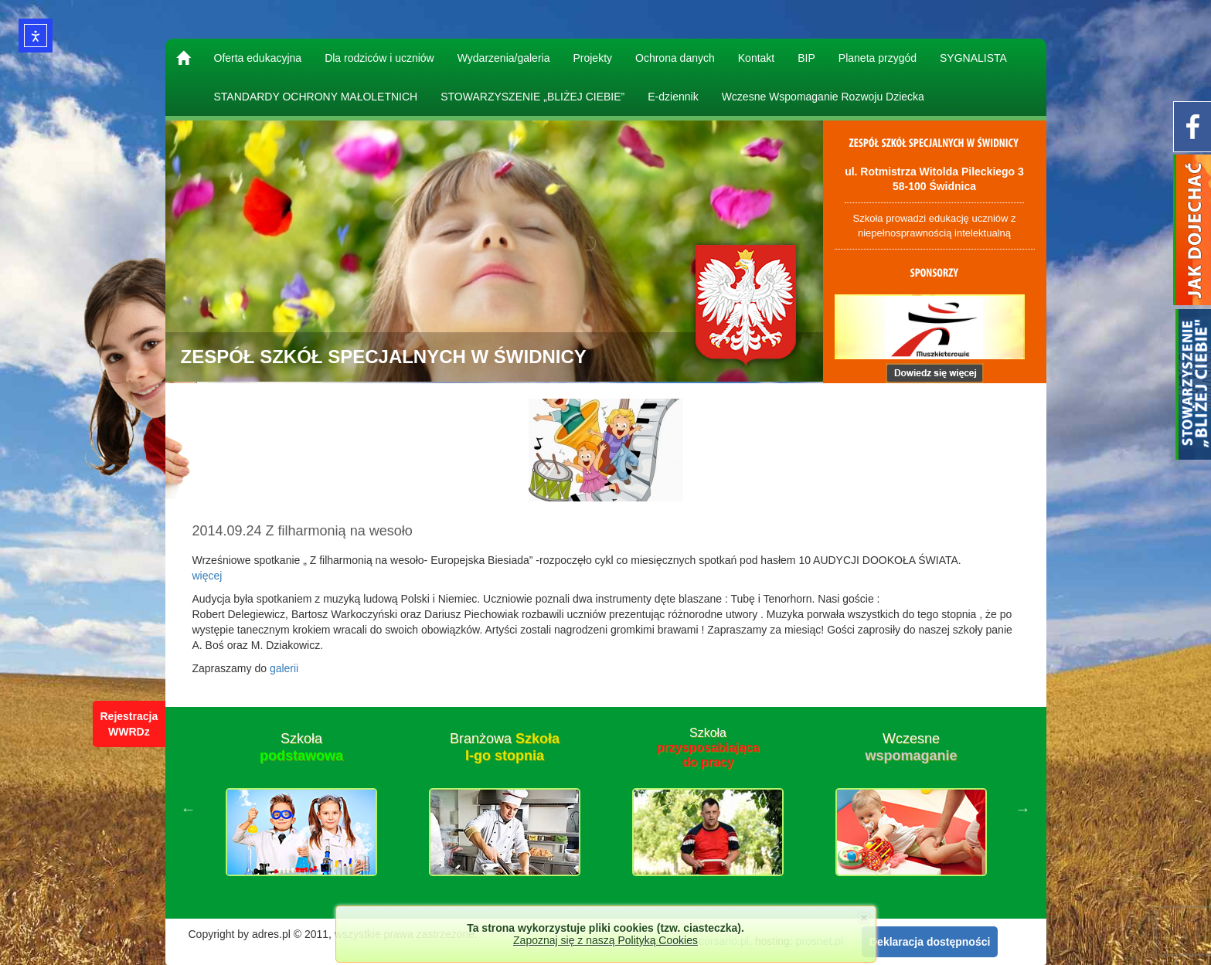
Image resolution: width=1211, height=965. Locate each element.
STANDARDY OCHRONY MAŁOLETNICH (316, 96)
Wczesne (911, 747)
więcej (207, 575)
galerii (284, 668)
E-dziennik (673, 96)
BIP (806, 58)
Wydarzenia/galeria (504, 58)
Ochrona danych (675, 58)
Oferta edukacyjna (258, 58)
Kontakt (756, 58)
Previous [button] (188, 809)
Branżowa (505, 747)
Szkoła (301, 747)
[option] (301, 809)
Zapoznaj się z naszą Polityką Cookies (605, 940)
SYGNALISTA (973, 58)
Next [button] (1023, 809)
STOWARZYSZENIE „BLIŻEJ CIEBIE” (532, 96)
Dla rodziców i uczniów (379, 58)
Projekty (592, 58)
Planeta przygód (878, 58)
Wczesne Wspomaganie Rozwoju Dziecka (823, 96)
